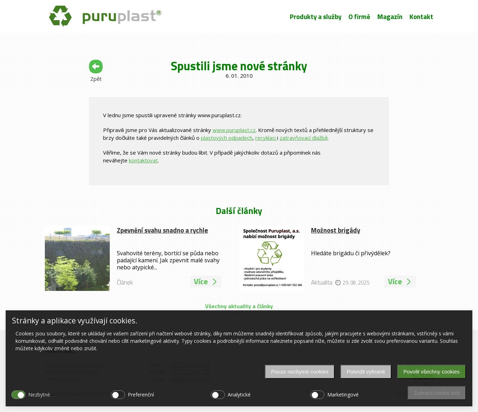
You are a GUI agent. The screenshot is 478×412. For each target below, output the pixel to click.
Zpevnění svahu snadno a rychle (162, 230)
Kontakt (421, 17)
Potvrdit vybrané (366, 372)
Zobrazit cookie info (437, 393)
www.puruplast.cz (234, 129)
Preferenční (141, 394)
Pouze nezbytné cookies (300, 372)
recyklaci (266, 137)
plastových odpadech (226, 137)
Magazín (389, 17)
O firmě (359, 17)
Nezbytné (39, 394)
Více (206, 281)
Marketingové (343, 394)
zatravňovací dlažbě (304, 137)
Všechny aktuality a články (239, 306)
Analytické (239, 394)
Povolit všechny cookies (432, 372)
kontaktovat (143, 160)
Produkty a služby (315, 17)
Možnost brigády (335, 230)
